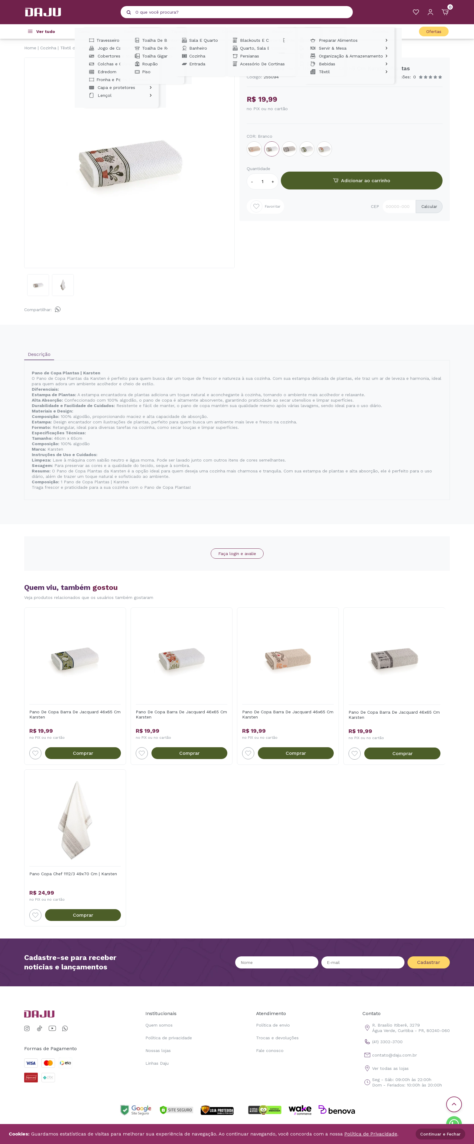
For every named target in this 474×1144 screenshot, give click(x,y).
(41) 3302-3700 (382, 1042)
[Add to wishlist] (35, 753)
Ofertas (433, 31)
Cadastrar (428, 962)
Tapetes (184, 31)
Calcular (429, 206)
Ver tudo (45, 31)
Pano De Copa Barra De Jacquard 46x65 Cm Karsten (75, 714)
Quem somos (159, 1025)
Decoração (288, 31)
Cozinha (385, 31)
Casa (338, 31)
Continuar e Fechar (440, 1134)
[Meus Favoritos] (416, 12)
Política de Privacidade (370, 1134)
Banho (135, 31)
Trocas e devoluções (277, 1037)
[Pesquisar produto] (129, 12)
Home (30, 47)
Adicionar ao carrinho (361, 180)
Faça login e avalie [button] (237, 553)
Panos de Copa (114, 47)
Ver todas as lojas (385, 1068)
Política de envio (273, 1025)
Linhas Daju (157, 1063)
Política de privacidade (168, 1037)
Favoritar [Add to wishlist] (265, 206)
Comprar (83, 753)
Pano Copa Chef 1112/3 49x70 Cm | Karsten (73, 873)
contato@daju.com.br (389, 1055)
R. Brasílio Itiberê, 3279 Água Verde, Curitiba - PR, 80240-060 (406, 1028)
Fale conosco (270, 1050)
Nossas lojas (158, 1050)
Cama (88, 31)
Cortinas (235, 31)
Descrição (39, 354)
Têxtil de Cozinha (77, 47)
